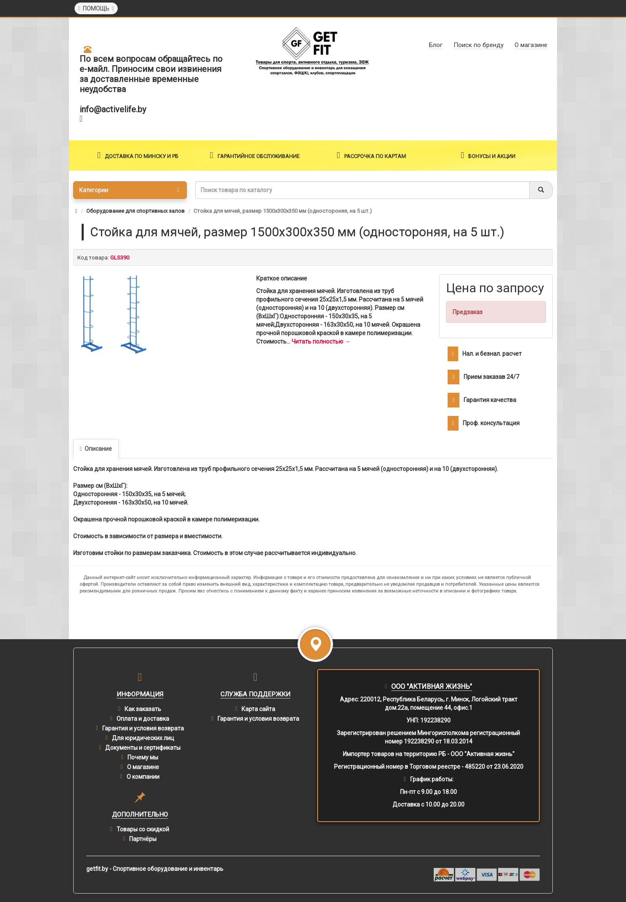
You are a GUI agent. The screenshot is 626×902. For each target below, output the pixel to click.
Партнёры (142, 839)
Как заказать (143, 709)
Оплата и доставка (143, 718)
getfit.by (97, 868)
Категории (129, 190)
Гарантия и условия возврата (143, 728)
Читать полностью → (321, 341)
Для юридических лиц (143, 738)
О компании (143, 776)
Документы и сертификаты (142, 747)
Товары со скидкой (143, 829)
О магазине (143, 767)
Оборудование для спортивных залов (135, 211)
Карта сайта (258, 709)
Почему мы (142, 757)
